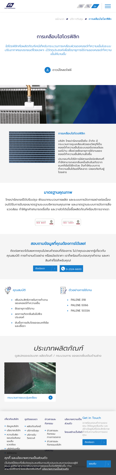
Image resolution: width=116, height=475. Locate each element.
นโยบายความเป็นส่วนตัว (55, 469)
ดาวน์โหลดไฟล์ (58, 70)
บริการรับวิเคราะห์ (31, 438)
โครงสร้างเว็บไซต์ (73, 434)
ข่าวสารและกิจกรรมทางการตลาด (54, 436)
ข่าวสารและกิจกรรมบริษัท (54, 444)
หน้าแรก (59, 19)
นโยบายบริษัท (14, 432)
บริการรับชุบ (76, 19)
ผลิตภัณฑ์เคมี (34, 428)
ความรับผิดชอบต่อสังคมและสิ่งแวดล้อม (13, 442)
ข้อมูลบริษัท (13, 428)
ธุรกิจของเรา (31, 421)
